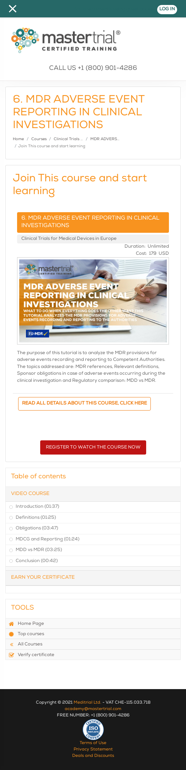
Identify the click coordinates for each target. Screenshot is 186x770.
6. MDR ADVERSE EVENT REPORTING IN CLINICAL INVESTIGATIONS (90, 222)
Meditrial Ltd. (87, 703)
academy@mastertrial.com (93, 709)
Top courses (26, 634)
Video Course (30, 493)
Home (18, 139)
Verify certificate (31, 655)
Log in (167, 9)
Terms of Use (93, 743)
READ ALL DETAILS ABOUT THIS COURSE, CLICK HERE (84, 403)
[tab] (93, 494)
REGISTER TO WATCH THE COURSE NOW (93, 447)
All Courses (25, 644)
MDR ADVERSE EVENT (112, 139)
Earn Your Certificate (43, 577)
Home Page (26, 624)
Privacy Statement (93, 750)
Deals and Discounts (93, 756)
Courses (39, 139)
